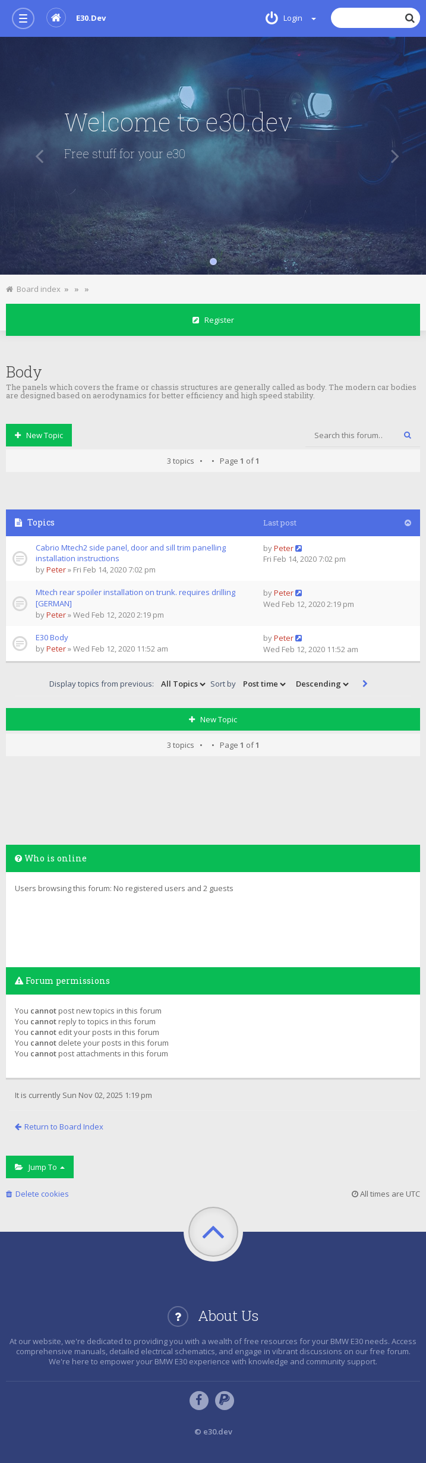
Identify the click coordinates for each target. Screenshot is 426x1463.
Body (24, 371)
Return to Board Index (59, 1126)
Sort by (249, 684)
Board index (33, 289)
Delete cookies (37, 1193)
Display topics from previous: (128, 684)
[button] (35, 156)
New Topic (39, 435)
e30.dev (76, 18)
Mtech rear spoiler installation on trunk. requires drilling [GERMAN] (135, 598)
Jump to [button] (40, 1167)
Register (213, 319)
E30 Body (52, 637)
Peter (56, 569)
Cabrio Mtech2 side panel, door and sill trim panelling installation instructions (131, 553)
